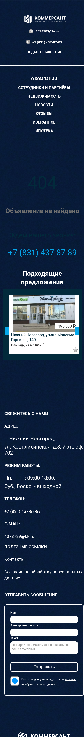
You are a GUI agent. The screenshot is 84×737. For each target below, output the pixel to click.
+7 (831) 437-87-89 (47, 42)
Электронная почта (24, 625)
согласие (70, 679)
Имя (13, 612)
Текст (14, 638)
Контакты (14, 559)
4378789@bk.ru (47, 31)
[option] (44, 324)
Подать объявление (44, 52)
